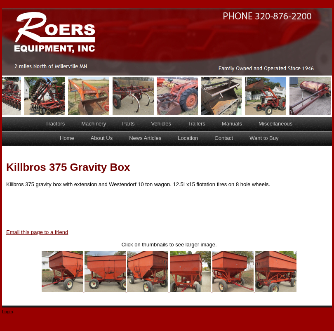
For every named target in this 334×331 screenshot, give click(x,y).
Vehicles (161, 124)
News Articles (145, 138)
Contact (223, 138)
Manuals (232, 124)
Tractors (55, 124)
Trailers (196, 124)
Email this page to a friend (37, 232)
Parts (128, 124)
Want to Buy (263, 138)
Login (7, 311)
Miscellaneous (275, 124)
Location (188, 138)
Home (67, 138)
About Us (102, 138)
